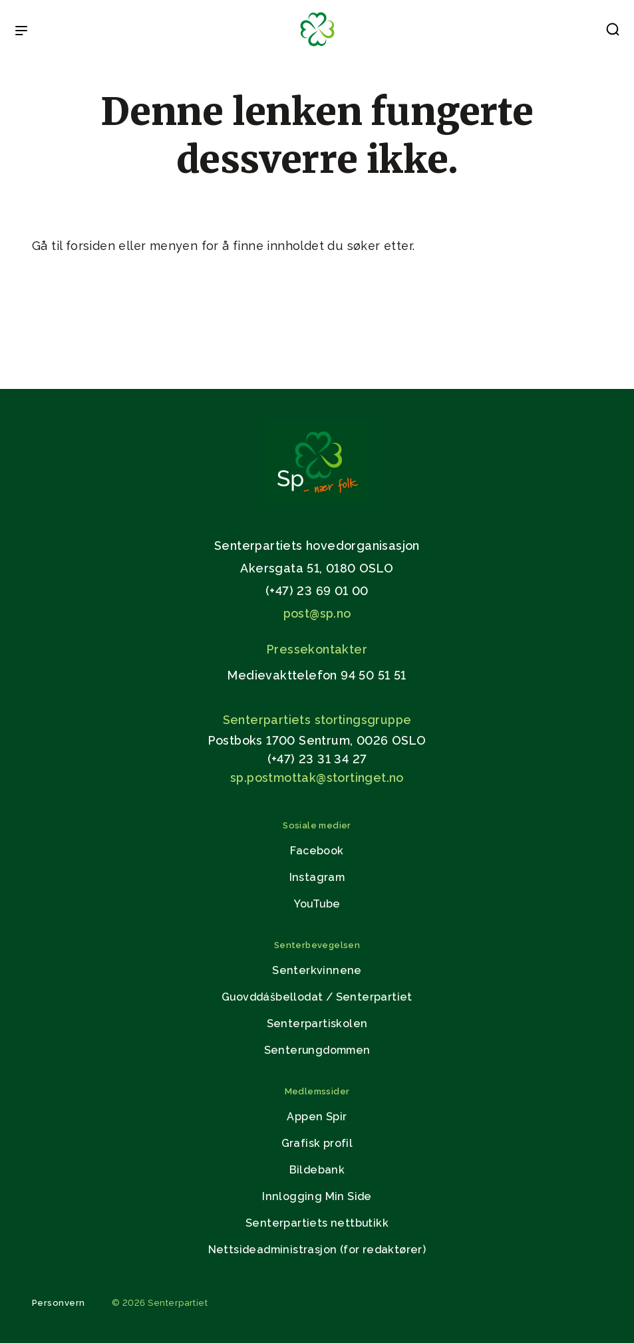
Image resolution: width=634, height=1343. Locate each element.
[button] (613, 32)
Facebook (316, 850)
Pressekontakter (317, 649)
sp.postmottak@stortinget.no (317, 778)
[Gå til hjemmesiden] (317, 499)
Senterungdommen (317, 1050)
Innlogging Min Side (317, 1196)
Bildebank (317, 1169)
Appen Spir (317, 1116)
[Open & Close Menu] (21, 32)
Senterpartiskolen (317, 1023)
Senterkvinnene (317, 970)
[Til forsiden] (317, 47)
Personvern (58, 1303)
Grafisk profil (317, 1143)
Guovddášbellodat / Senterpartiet (317, 997)
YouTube (317, 904)
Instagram (317, 877)
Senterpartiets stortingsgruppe (317, 720)
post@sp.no (317, 613)
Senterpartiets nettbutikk (317, 1223)
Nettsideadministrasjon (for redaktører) (317, 1249)
